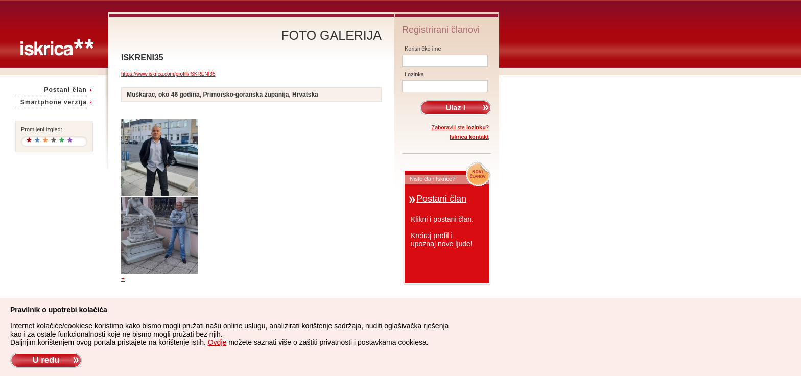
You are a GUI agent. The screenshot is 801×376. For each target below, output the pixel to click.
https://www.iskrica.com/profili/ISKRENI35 (168, 74)
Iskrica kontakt (469, 137)
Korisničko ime (423, 48)
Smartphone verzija (53, 102)
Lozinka (414, 74)
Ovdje (217, 342)
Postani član (65, 89)
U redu (45, 360)
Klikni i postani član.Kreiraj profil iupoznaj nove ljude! (442, 231)
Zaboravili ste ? (460, 127)
